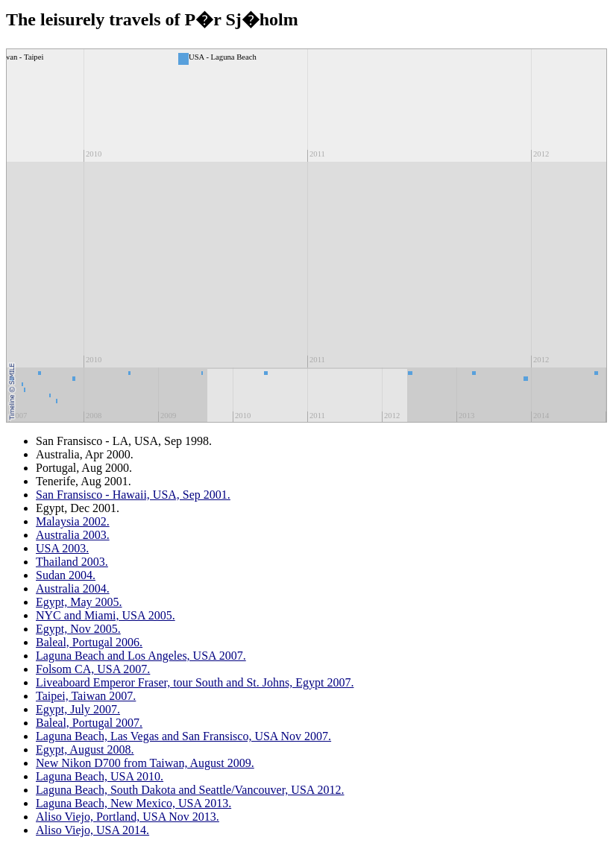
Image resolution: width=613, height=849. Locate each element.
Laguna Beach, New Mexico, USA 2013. (133, 803)
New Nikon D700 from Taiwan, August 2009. (145, 763)
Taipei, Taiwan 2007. (86, 695)
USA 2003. (62, 548)
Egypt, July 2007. (78, 709)
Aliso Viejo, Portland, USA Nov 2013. (127, 816)
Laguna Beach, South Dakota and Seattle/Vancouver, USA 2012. (190, 789)
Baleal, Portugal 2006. (89, 642)
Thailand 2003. (72, 561)
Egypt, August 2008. (85, 749)
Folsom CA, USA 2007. (93, 669)
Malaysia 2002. (73, 521)
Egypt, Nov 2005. (78, 628)
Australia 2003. (73, 534)
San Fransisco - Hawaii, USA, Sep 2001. (133, 494)
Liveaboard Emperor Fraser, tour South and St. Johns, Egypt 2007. (194, 682)
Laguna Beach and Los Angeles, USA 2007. (141, 655)
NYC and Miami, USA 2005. (105, 615)
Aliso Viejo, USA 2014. (92, 830)
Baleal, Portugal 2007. (89, 722)
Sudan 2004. (65, 575)
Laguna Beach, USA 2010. (99, 776)
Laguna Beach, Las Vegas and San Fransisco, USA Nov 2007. (183, 736)
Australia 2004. (73, 588)
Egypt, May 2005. (79, 602)
